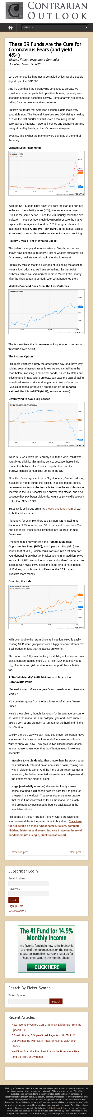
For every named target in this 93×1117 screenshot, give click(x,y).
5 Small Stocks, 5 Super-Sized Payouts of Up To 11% (43, 1035)
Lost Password (17, 910)
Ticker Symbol (16, 995)
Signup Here (15, 906)
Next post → (77, 852)
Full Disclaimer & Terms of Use (60, 1108)
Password (14, 888)
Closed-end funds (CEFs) (61, 508)
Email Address (17, 878)
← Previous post (18, 852)
